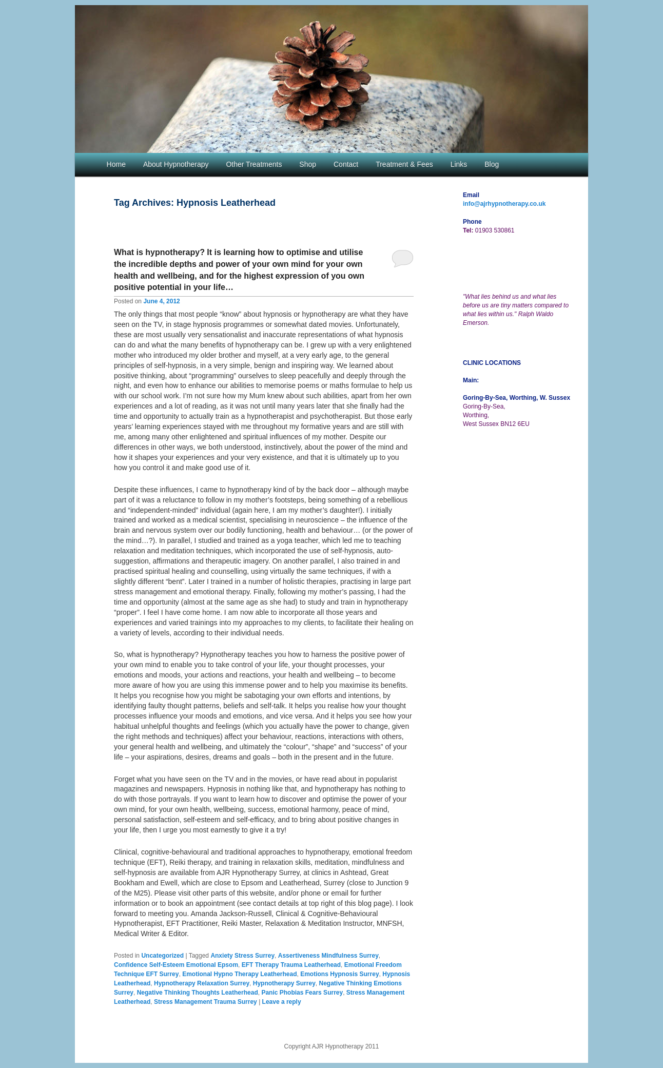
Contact (346, 164)
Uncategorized (162, 955)
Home (116, 164)
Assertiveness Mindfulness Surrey (328, 955)
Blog (491, 164)
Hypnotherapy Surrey (284, 983)
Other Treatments (254, 164)
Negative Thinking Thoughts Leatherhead (197, 992)
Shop (307, 164)
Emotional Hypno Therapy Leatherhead (239, 974)
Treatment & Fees (404, 164)
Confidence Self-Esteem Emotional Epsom (176, 964)
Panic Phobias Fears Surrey (302, 992)
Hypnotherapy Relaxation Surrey (201, 983)
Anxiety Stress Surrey (242, 955)
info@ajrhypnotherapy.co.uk (504, 203)
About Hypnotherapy (176, 164)
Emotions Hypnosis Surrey (339, 974)
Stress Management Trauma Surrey (205, 1001)
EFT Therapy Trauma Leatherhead (291, 964)
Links (459, 164)
